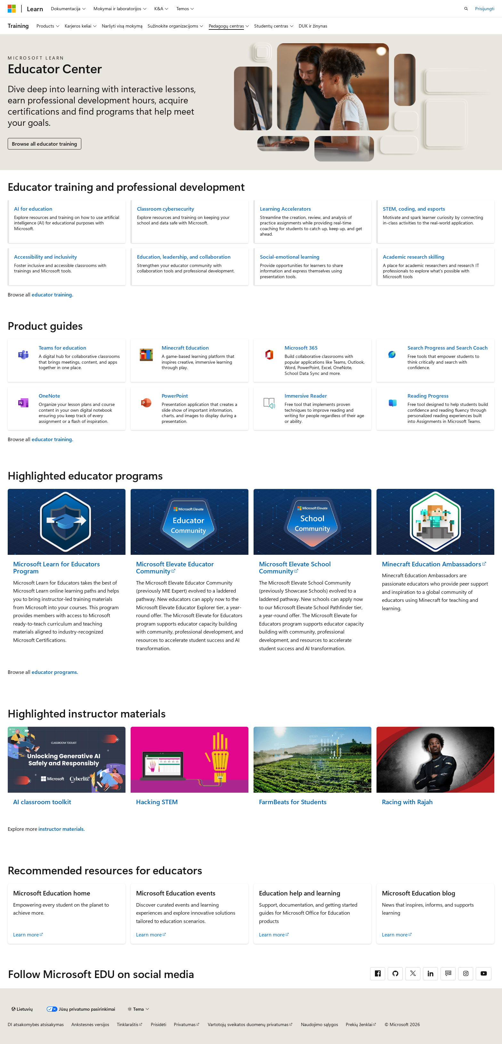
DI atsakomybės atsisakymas (36, 1024)
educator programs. (55, 671)
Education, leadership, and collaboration (184, 257)
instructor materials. (61, 828)
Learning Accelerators (285, 209)
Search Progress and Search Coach (448, 347)
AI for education (33, 209)
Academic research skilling (413, 257)
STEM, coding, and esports (414, 209)
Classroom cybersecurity (165, 209)
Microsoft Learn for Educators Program (56, 567)
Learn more (26, 934)
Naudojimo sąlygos (319, 1024)
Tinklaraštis (127, 1024)
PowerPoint (175, 396)
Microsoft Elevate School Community (295, 567)
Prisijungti (484, 8)
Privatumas (185, 1024)
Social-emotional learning (290, 257)
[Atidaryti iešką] (466, 8)
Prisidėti (158, 1024)
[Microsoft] (12, 8)
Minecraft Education (185, 347)
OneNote (49, 396)
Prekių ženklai (359, 1024)
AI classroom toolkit (42, 801)
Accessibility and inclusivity (45, 257)
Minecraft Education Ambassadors (431, 564)
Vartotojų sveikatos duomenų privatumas (248, 1024)
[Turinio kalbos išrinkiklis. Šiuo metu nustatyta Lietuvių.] (22, 1009)
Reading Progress (428, 396)
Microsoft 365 (301, 347)
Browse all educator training (44, 143)
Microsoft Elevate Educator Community (175, 567)
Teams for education (62, 347)
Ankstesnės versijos (90, 1024)
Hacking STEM (157, 801)
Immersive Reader (306, 396)
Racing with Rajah (407, 801)
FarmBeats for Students (293, 801)
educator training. (52, 294)
